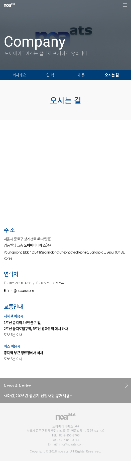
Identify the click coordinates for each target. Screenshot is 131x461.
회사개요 (19, 75)
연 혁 (50, 75)
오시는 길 (112, 75)
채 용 (81, 75)
